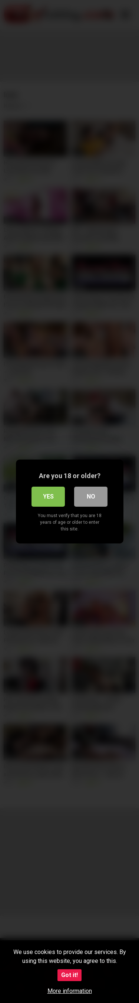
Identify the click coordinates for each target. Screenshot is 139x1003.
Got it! (69, 975)
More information (69, 990)
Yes (48, 496)
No (91, 496)
